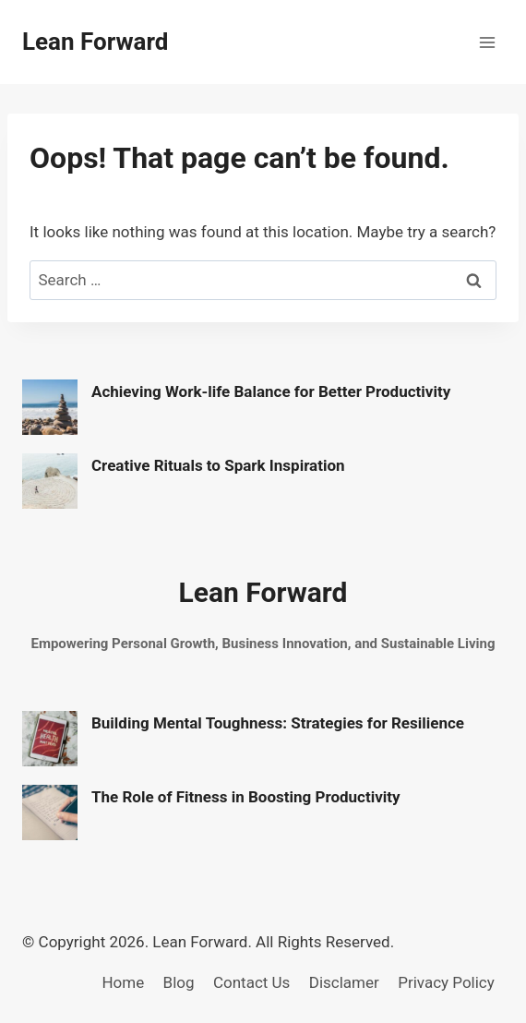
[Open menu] (487, 42)
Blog (179, 982)
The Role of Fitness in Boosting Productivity (245, 797)
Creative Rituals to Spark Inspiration (218, 465)
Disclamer (344, 982)
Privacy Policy (446, 982)
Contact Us (251, 982)
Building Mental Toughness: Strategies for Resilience (277, 723)
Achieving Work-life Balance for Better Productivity (270, 391)
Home (123, 982)
